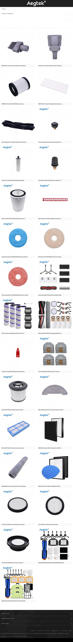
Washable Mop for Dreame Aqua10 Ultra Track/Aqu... (14, 486)
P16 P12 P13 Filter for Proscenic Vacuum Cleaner (13, 524)
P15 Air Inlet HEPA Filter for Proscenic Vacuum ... (13, 562)
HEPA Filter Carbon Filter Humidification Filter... (49, 486)
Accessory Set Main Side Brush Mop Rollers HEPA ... (50, 295)
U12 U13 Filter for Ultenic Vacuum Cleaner (48, 524)
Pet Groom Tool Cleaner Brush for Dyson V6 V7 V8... (50, 65)
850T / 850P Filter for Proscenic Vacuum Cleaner (13, 448)
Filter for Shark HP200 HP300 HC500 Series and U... (14, 218)
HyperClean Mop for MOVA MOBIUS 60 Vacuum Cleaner (15, 257)
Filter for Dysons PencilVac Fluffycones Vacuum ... (50, 218)
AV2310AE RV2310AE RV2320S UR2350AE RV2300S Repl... (51, 562)
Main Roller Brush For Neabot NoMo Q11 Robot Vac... (14, 142)
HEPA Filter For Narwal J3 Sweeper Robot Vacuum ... (50, 104)
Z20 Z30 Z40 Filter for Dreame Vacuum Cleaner (12, 409)
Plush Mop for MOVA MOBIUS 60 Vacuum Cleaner (49, 257)
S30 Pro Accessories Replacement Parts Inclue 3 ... (13, 333)
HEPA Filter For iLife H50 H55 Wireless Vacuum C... (13, 104)
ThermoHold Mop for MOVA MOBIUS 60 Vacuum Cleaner (15, 295)
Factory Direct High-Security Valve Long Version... (49, 180)
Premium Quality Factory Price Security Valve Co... (50, 142)
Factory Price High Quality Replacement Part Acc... (13, 371)
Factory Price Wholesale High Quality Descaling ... (13, 180)
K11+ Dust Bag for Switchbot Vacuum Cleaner (49, 371)
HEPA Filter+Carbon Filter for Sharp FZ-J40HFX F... (50, 448)
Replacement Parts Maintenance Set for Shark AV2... (14, 601)
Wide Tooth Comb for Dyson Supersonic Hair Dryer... (14, 65)
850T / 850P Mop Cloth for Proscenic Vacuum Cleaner (50, 409)
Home (3, 9)
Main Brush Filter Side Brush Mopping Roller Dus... (50, 333)
